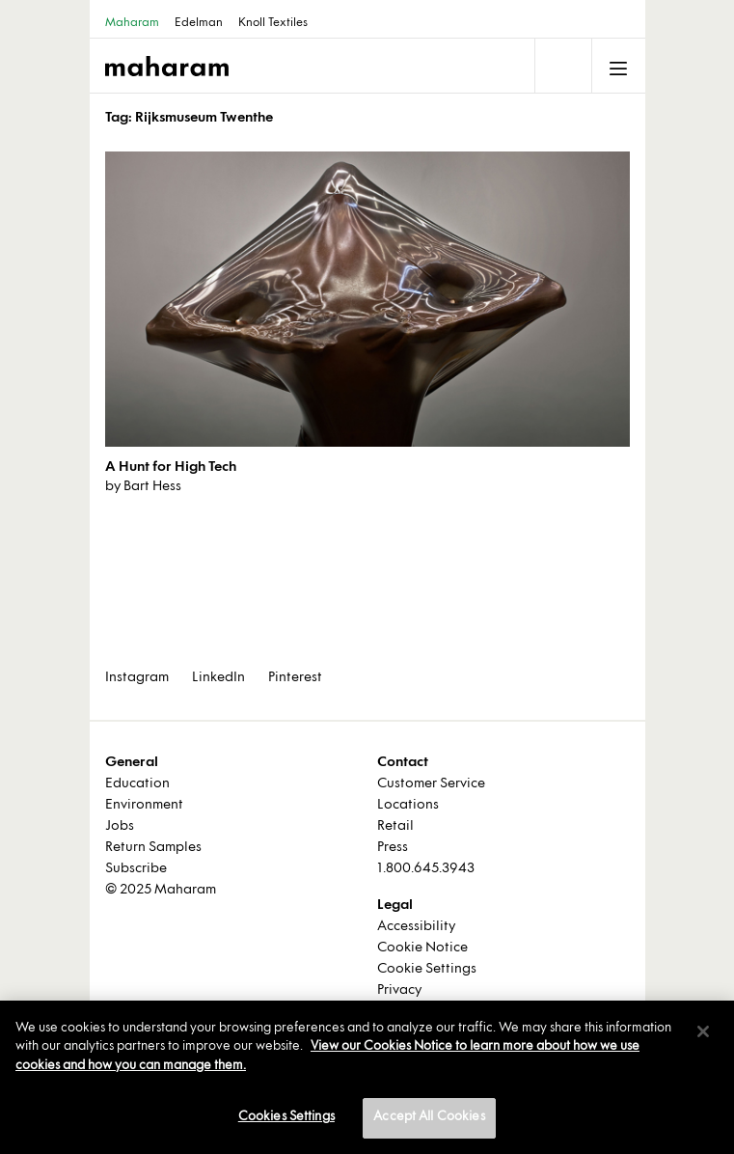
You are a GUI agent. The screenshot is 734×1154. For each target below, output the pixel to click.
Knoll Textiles (273, 23)
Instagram (137, 678)
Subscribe (136, 869)
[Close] (703, 1031)
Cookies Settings (286, 1117)
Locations (408, 805)
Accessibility (416, 927)
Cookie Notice (422, 948)
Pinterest (295, 678)
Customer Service (431, 784)
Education (137, 784)
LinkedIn (218, 678)
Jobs (119, 826)
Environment (144, 805)
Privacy (399, 990)
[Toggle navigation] (561, 66)
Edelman (199, 23)
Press (392, 847)
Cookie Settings (426, 969)
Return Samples (153, 847)
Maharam (132, 23)
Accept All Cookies (428, 1117)
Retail (395, 826)
